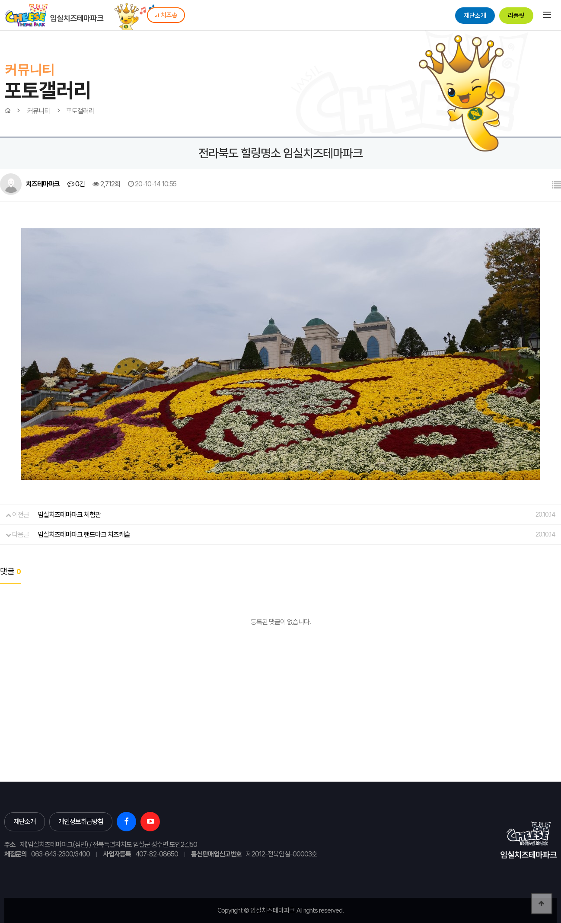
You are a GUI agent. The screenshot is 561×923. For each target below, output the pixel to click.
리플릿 (516, 15)
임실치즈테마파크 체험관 (69, 515)
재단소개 (475, 15)
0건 (76, 184)
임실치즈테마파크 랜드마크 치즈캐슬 (84, 534)
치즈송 (166, 15)
